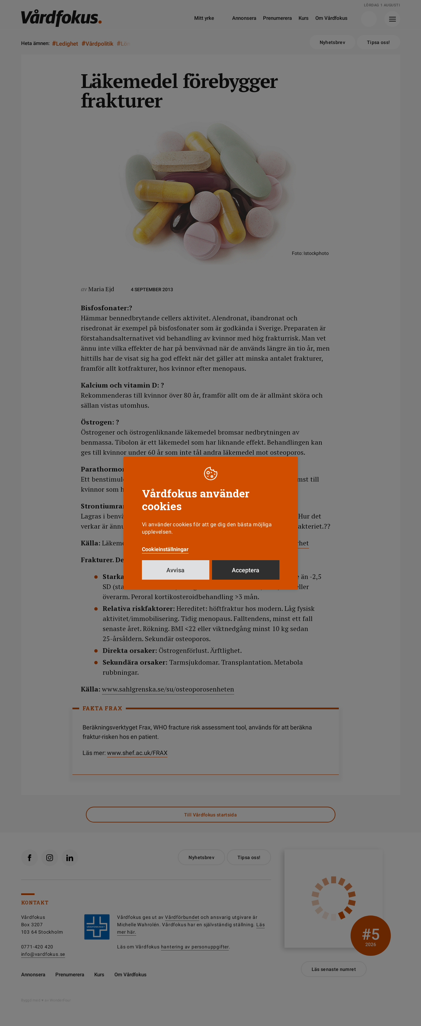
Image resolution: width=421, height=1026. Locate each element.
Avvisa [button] (175, 570)
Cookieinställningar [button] (165, 549)
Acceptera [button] (245, 570)
